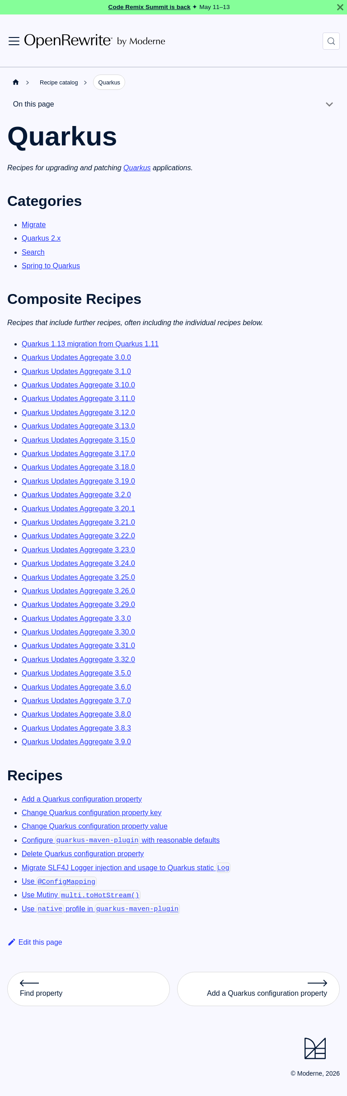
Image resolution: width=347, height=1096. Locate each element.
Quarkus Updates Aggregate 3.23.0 (78, 550)
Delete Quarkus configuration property (83, 854)
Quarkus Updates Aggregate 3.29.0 (78, 604)
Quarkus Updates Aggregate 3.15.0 (78, 440)
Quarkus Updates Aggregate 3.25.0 (78, 577)
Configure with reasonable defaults (121, 840)
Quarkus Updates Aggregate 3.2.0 (76, 495)
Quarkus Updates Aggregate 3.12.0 (78, 412)
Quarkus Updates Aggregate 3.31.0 (78, 645)
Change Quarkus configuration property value (95, 826)
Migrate (34, 225)
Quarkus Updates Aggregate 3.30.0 (78, 632)
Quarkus (136, 168)
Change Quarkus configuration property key (92, 812)
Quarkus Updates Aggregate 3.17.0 (78, 453)
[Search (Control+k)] (331, 41)
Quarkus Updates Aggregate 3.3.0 (76, 618)
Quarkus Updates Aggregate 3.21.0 (78, 522)
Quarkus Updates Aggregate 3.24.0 (78, 563)
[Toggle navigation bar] (14, 41)
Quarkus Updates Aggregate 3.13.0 (78, 426)
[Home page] (15, 82)
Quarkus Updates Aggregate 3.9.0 (76, 742)
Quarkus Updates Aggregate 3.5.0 (76, 673)
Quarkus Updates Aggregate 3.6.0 (76, 687)
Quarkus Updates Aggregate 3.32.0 (78, 659)
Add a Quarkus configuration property (82, 799)
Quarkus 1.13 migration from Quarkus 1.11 (90, 344)
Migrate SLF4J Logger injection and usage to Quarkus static (126, 868)
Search (33, 252)
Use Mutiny (81, 895)
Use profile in (101, 909)
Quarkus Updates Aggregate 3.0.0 (76, 357)
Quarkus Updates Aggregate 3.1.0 (76, 371)
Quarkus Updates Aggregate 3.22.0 (78, 536)
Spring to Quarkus (51, 266)
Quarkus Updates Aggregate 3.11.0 (78, 398)
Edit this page (34, 942)
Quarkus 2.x (41, 238)
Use (59, 881)
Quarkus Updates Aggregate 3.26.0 (78, 591)
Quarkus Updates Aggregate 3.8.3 (76, 728)
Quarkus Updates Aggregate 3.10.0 (78, 385)
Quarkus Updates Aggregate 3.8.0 (76, 714)
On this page (33, 104)
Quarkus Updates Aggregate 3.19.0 (78, 481)
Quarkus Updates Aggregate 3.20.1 (78, 509)
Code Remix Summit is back (149, 7)
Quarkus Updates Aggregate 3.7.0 (76, 700)
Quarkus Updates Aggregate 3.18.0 (78, 467)
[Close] (340, 7)
